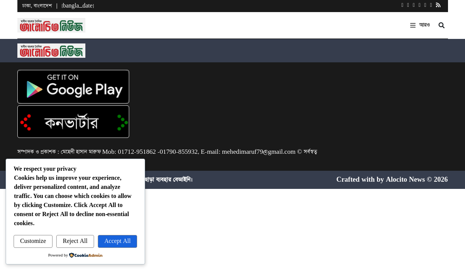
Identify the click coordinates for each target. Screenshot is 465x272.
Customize (33, 241)
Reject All (75, 241)
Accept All (117, 241)
